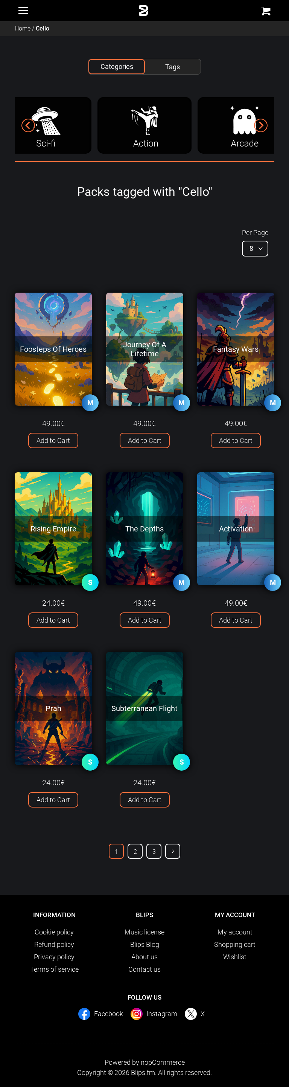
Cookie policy (54, 932)
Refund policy (54, 944)
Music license (144, 932)
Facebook (108, 1014)
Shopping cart (235, 944)
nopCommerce (163, 1062)
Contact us (144, 969)
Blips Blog (144, 944)
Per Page (255, 233)
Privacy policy (54, 957)
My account (235, 932)
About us (144, 957)
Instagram (161, 1014)
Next (172, 851)
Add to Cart (53, 440)
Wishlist (234, 957)
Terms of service (54, 969)
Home (22, 28)
